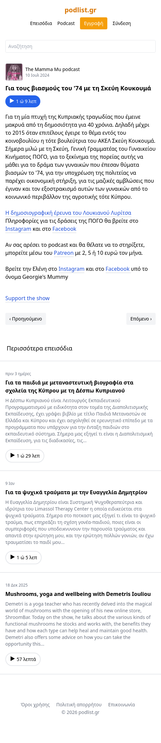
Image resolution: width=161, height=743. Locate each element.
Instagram (18, 228)
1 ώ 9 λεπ (22, 101)
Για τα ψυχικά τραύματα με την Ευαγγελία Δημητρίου (76, 492)
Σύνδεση (122, 23)
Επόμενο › (141, 318)
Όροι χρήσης (35, 704)
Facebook (64, 228)
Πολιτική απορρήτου (79, 704)
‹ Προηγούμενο (25, 318)
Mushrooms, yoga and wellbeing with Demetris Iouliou (78, 594)
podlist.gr (81, 9)
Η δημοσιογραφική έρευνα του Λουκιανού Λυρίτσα (68, 212)
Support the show (27, 298)
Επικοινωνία (121, 704)
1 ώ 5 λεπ (23, 557)
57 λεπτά (23, 659)
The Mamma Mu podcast (52, 69)
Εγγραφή (93, 23)
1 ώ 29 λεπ (25, 456)
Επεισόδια (41, 23)
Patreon (64, 252)
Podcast (66, 23)
